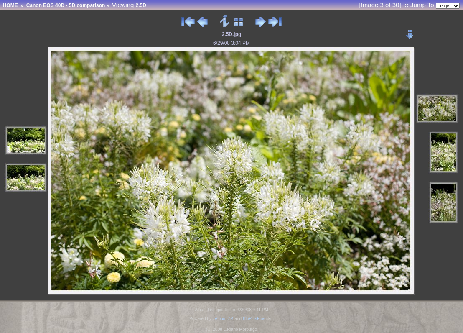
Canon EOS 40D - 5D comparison (65, 5)
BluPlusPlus (254, 318)
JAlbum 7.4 (223, 318)
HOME (10, 5)
